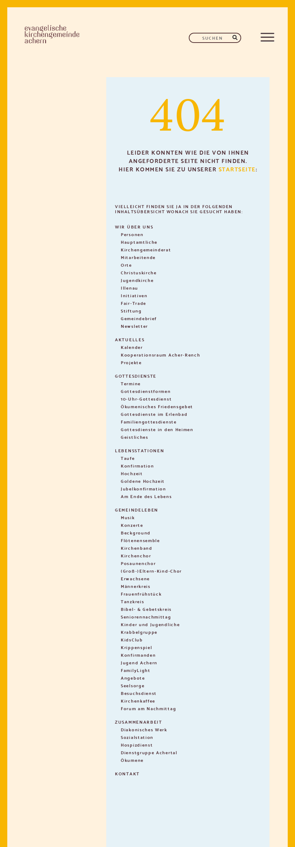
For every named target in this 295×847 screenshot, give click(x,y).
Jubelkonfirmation (143, 488)
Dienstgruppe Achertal (149, 752)
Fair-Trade (133, 303)
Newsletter (134, 326)
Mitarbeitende (138, 257)
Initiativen (134, 295)
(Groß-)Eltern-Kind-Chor (151, 570)
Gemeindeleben (136, 509)
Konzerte (132, 525)
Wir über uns (134, 226)
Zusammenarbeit (138, 721)
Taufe (128, 458)
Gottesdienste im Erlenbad (154, 414)
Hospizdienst (137, 744)
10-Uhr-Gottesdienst (146, 398)
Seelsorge (132, 685)
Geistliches (134, 437)
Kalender (132, 347)
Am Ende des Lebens (146, 496)
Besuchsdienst (139, 693)
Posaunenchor (138, 563)
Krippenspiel (136, 647)
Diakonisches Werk (144, 729)
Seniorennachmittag (146, 616)
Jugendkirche (137, 280)
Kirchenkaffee (138, 700)
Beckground (136, 532)
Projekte (131, 362)
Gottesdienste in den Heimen (157, 429)
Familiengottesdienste (149, 421)
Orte (126, 265)
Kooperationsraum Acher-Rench (160, 354)
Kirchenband (136, 548)
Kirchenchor (136, 555)
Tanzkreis (132, 601)
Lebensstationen (139, 450)
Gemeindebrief (139, 318)
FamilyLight (136, 670)
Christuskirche (139, 272)
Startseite (237, 169)
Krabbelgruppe (139, 632)
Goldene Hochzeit (143, 481)
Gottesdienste (135, 375)
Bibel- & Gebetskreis (146, 609)
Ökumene (132, 760)
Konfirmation (137, 465)
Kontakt (127, 773)
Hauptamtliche (139, 242)
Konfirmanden (138, 655)
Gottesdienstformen (146, 391)
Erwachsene (135, 578)
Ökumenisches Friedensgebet (157, 406)
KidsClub (132, 639)
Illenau (129, 287)
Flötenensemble (140, 540)
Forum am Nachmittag (148, 708)
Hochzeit (132, 473)
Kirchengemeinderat (146, 249)
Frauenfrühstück (141, 593)
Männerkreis (136, 586)
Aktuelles (129, 339)
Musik (128, 517)
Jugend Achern (139, 662)
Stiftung (131, 310)
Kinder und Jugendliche (150, 624)
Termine (131, 383)
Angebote (133, 677)
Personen (132, 234)
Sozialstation (137, 737)
